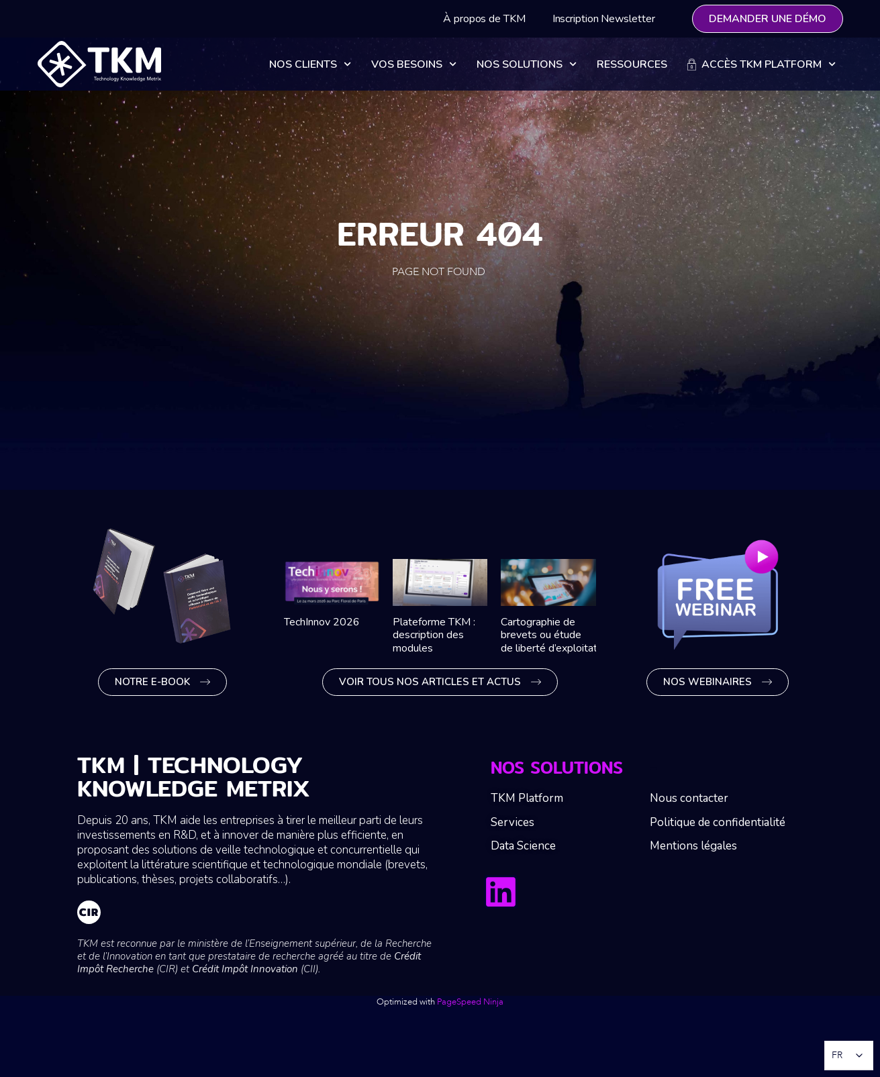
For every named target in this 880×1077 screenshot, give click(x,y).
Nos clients (310, 64)
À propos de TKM (484, 18)
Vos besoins (413, 64)
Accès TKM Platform (761, 64)
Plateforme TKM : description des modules (434, 635)
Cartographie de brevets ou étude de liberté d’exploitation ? (560, 635)
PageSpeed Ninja (470, 1002)
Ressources (632, 64)
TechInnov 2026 (322, 622)
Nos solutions (527, 64)
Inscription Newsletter (603, 18)
